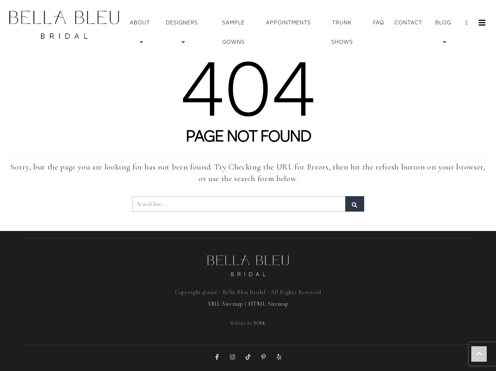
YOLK (260, 323)
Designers (182, 32)
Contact (408, 22)
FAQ (378, 22)
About (140, 32)
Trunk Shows (342, 32)
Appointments (288, 22)
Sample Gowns (233, 32)
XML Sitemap (225, 303)
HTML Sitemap (268, 303)
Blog (443, 32)
